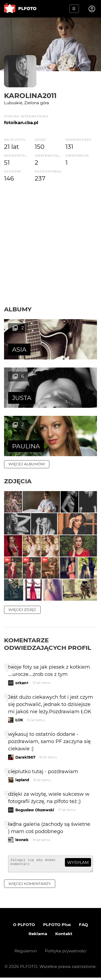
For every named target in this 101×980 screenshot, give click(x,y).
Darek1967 (25, 757)
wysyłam (78, 862)
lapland (22, 780)
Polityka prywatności (65, 953)
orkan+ (22, 683)
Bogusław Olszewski (34, 810)
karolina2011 (30, 95)
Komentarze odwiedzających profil (47, 643)
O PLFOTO (24, 926)
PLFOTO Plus (57, 926)
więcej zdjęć (22, 609)
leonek (22, 840)
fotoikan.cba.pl (21, 122)
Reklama (38, 936)
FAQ (83, 926)
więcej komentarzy (29, 886)
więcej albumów (26, 464)
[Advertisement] (50, 244)
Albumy (18, 309)
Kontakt (63, 936)
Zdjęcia (18, 481)
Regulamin (26, 953)
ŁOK (19, 720)
